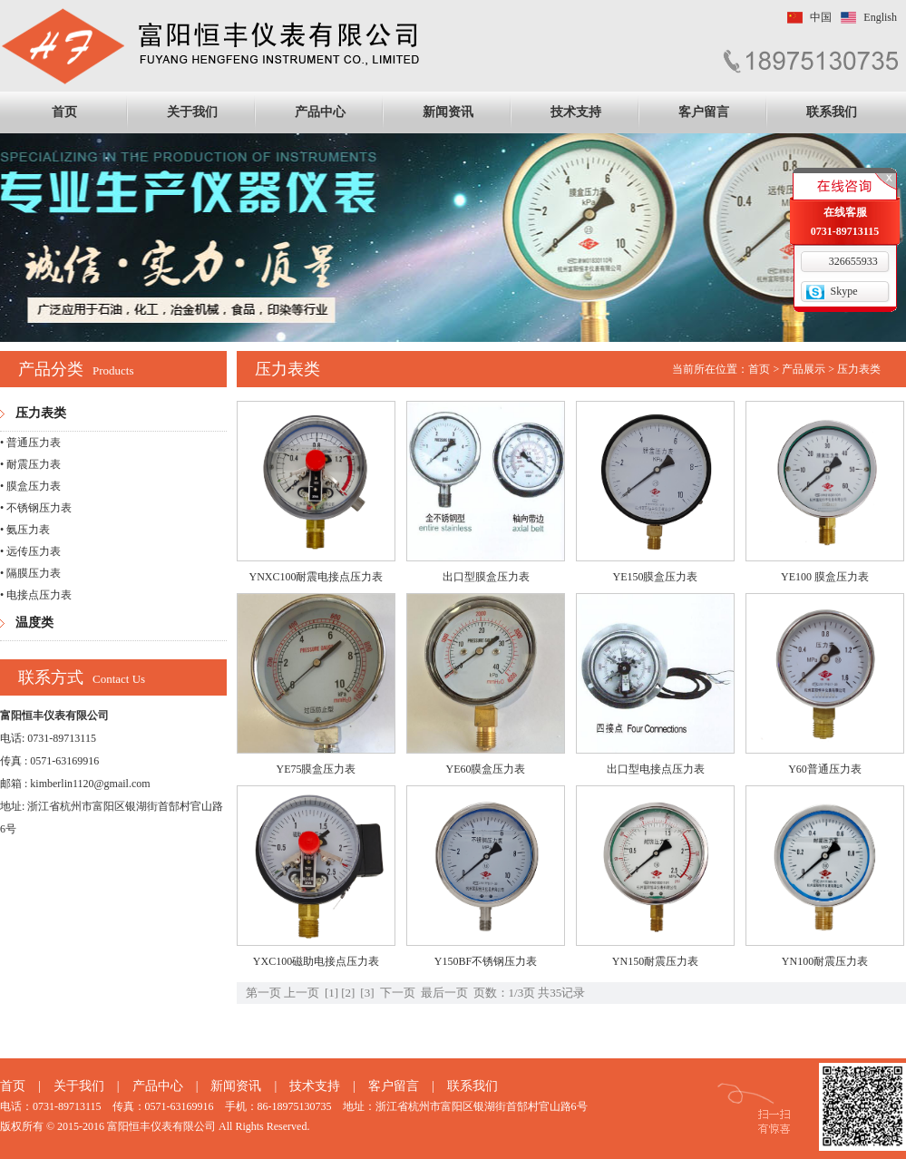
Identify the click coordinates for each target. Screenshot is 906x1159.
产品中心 (320, 112)
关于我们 (192, 112)
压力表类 (40, 413)
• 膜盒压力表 (30, 486)
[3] (367, 992)
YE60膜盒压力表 (486, 769)
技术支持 (575, 112)
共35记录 (561, 992)
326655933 (853, 261)
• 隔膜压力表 (30, 573)
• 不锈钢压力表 (36, 508)
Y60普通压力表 (825, 769)
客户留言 (703, 112)
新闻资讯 (448, 112)
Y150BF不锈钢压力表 (485, 961)
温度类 (34, 622)
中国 (821, 17)
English (880, 17)
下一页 (397, 992)
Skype (844, 291)
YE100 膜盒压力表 (825, 576)
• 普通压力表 (30, 442)
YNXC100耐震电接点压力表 (315, 576)
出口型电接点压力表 (656, 769)
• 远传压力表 (30, 551)
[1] (331, 992)
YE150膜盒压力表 (655, 576)
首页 (64, 112)
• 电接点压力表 (36, 595)
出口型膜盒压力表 (486, 576)
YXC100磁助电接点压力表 (316, 961)
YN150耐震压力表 (655, 961)
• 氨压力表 (25, 529)
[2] (348, 992)
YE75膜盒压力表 (316, 769)
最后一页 (444, 992)
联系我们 (831, 112)
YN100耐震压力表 (825, 961)
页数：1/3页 (504, 992)
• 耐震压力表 (30, 464)
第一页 (263, 992)
